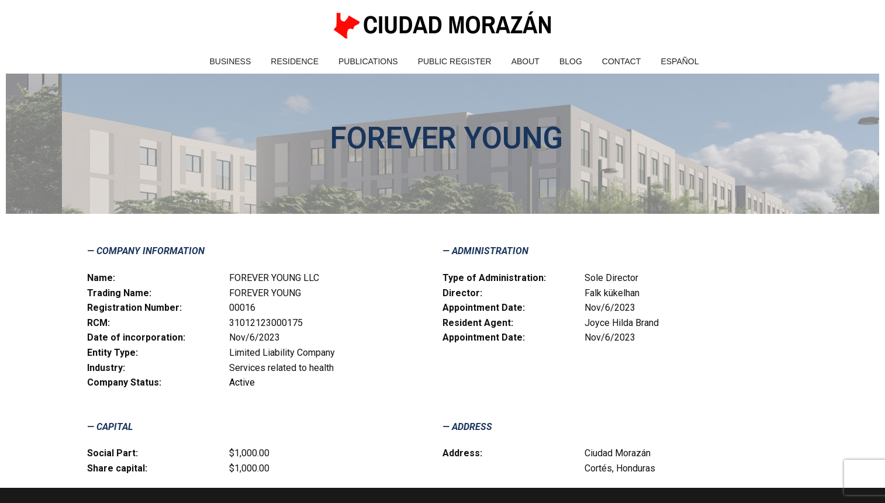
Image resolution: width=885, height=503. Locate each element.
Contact (621, 61)
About (525, 61)
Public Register (455, 61)
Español (680, 61)
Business (230, 61)
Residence (295, 61)
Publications (368, 61)
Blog (570, 61)
